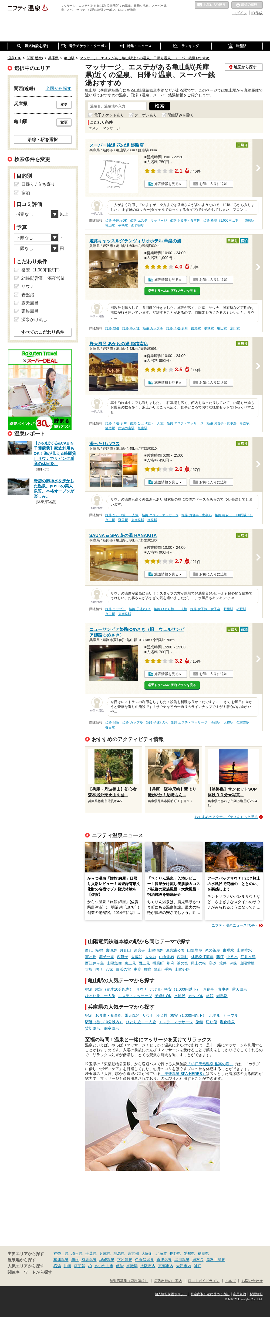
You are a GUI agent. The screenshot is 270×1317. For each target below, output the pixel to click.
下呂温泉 (124, 1259)
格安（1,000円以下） (182, 989)
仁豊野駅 (243, 722)
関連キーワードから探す (30, 1272)
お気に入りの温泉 (212, 5)
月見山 (125, 950)
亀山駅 (110, 225)
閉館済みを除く (180, 115)
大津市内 (183, 1266)
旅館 (210, 996)
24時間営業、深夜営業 (43, 278)
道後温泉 (164, 1259)
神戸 (197, 1266)
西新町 (182, 957)
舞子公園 (106, 957)
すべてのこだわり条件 (42, 332)
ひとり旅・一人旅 (100, 996)
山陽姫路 (182, 969)
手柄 (168, 969)
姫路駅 (196, 328)
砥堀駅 (241, 609)
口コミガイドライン (204, 1281)
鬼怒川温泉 (215, 1259)
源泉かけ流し (34, 319)
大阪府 (147, 1253)
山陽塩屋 (194, 950)
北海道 (161, 1253)
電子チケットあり (109, 115)
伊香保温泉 (144, 1259)
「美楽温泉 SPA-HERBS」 (183, 1073)
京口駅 (235, 328)
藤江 (220, 957)
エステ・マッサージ (135, 996)
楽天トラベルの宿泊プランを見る (172, 291)
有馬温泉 (89, 1259)
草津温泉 (61, 1259)
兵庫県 (105, 1253)
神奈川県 (61, 1253)
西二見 (144, 963)
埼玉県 (77, 1253)
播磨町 (158, 963)
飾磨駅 (249, 220)
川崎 (67, 1266)
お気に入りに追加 (213, 184)
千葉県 (91, 1253)
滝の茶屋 (212, 950)
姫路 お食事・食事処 (185, 220)
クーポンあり (145, 115)
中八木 (232, 957)
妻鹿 (137, 969)
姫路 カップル (153, 328)
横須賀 (79, 1266)
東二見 (130, 963)
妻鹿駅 (244, 423)
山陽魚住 (114, 963)
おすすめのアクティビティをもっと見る (226, 817)
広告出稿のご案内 (168, 1281)
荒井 (223, 963)
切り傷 (211, 1022)
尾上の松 (198, 963)
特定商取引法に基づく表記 (210, 1294)
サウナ (141, 989)
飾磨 (147, 969)
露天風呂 (239, 989)
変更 (64, 104)
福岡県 (203, 1253)
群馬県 (119, 1253)
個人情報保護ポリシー (171, 1294)
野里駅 (123, 520)
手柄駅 (123, 225)
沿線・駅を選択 (43, 139)
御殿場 (132, 1266)
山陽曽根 (247, 963)
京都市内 (165, 1266)
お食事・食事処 (216, 989)
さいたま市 (103, 1266)
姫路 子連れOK (116, 220)
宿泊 (89, 989)
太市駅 (228, 722)
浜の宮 (182, 963)
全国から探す (59, 88)
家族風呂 (30, 311)
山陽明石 (166, 957)
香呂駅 (110, 727)
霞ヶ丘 (90, 957)
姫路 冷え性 (130, 328)
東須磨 (111, 950)
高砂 (212, 963)
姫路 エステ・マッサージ (148, 220)
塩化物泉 (227, 1022)
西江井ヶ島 (94, 963)
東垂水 (228, 950)
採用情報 (256, 1294)
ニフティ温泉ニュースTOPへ (235, 925)
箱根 (75, 1259)
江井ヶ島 (248, 957)
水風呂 (179, 996)
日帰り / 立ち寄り (38, 184)
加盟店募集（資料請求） (129, 1281)
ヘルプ (230, 1281)
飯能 (120, 1266)
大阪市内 (148, 1266)
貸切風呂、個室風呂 (102, 1028)
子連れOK (163, 996)
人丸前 (150, 957)
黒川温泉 (182, 1259)
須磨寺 (139, 950)
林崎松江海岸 (202, 957)
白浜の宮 (123, 969)
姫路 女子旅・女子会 (205, 609)
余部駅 (215, 722)
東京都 (133, 1253)
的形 (99, 969)
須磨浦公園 (175, 950)
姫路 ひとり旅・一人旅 (146, 423)
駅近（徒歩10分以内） (114, 989)
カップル (195, 996)
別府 (170, 963)
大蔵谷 (136, 957)
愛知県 (189, 1253)
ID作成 (257, 13)
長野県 (175, 1253)
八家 (109, 969)
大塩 (89, 969)
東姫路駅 (137, 520)
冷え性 (162, 1015)
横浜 (57, 1266)
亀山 (158, 969)
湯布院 (198, 1259)
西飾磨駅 (137, 225)
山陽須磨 (155, 950)
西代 (89, 950)
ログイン (239, 13)
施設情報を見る (166, 184)
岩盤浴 (222, 996)
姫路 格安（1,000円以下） (222, 220)
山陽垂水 (244, 950)
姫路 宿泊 (112, 328)
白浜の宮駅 (126, 428)
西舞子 (122, 957)
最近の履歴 (247, 5)
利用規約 (239, 1294)
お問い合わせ (252, 1281)
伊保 (233, 963)
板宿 (99, 950)
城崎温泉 (106, 1259)
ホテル (155, 989)
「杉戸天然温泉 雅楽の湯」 (210, 1064)
